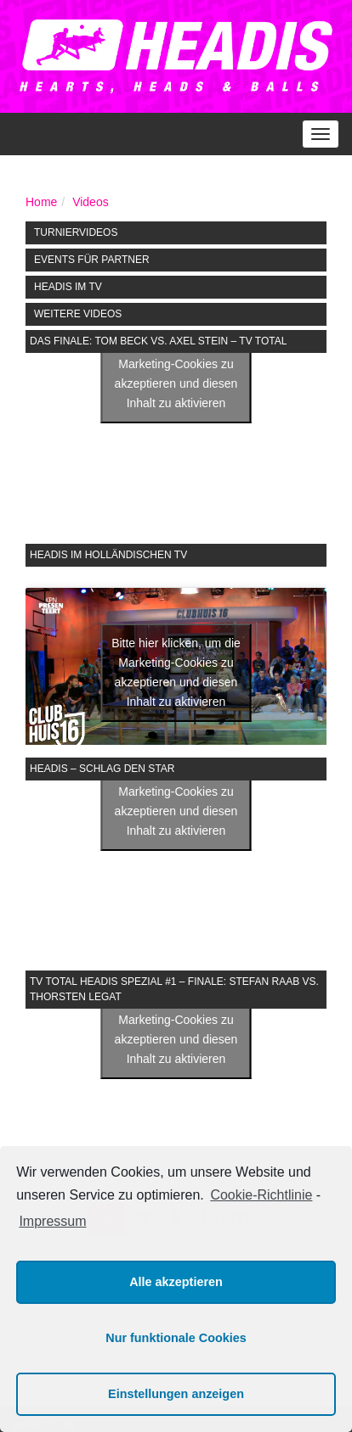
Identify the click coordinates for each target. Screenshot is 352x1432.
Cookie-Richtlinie (261, 1195)
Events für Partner (92, 260)
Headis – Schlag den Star (102, 769)
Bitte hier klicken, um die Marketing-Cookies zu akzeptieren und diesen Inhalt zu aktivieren (176, 374)
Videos (90, 202)
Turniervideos (75, 232)
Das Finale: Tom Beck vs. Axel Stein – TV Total (158, 341)
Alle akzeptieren (176, 1282)
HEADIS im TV (68, 287)
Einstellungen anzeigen (176, 1394)
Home (41, 202)
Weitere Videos (78, 314)
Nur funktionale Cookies (176, 1338)
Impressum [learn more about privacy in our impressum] (52, 1221)
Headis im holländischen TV (108, 555)
